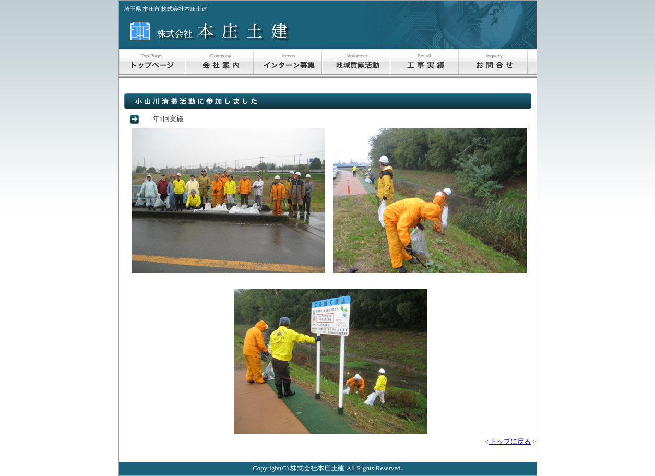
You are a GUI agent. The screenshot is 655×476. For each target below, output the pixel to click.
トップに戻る (510, 441)
